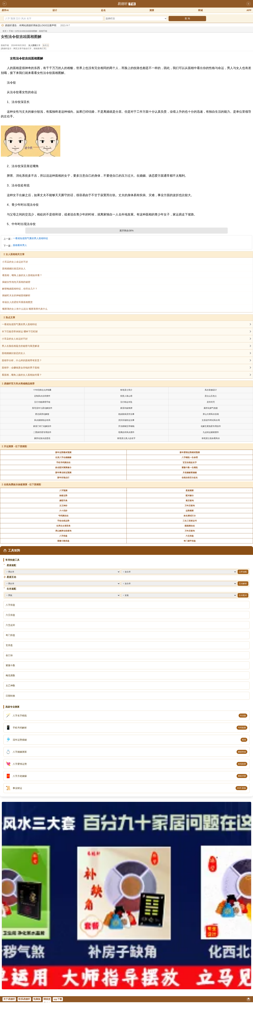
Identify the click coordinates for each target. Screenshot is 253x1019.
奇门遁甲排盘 (190, 541)
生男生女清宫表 (63, 526)
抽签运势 (63, 495)
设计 (54, 10)
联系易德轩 (24, 999)
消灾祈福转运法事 (126, 420)
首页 (5, 31)
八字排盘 (63, 536)
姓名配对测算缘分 (63, 467)
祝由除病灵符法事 (126, 414)
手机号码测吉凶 (63, 462)
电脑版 (36, 999)
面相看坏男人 (20, 245)
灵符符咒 (211, 402)
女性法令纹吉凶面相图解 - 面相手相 (31, 31)
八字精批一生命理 (190, 457)
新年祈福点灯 (63, 477)
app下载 (58, 999)
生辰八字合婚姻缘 (63, 457)
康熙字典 (63, 500)
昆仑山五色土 (211, 396)
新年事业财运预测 (63, 472)
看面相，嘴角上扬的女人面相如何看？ (22, 374)
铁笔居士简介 (126, 390)
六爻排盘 (190, 536)
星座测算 (190, 490)
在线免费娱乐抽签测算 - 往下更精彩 (22, 484)
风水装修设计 (211, 390)
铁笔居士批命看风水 (211, 438)
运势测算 (190, 511)
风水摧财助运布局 (42, 420)
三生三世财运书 (190, 521)
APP (248, 10)
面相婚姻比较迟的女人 (13, 353)
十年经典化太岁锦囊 (42, 390)
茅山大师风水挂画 (211, 414)
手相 (132, 4)
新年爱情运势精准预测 (190, 452)
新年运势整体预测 (63, 452)
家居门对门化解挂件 (42, 426)
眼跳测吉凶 (190, 526)
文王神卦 (63, 505)
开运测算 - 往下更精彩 (15, 446)
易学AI (5, 10)
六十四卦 (63, 511)
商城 (200, 10)
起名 (103, 10)
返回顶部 (248, 1000)
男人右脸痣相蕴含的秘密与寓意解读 (20, 346)
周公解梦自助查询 (63, 531)
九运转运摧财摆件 (211, 432)
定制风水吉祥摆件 (42, 396)
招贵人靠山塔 (126, 396)
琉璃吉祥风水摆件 (126, 432)
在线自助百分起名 (190, 477)
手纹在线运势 (63, 521)
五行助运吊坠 (126, 402)
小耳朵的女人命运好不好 (15, 338)
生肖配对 (243, 595)
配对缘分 (190, 495)
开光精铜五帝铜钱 (126, 426)
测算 (151, 10)
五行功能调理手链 (42, 402)
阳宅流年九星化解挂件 (42, 408)
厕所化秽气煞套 (211, 408)
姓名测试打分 (190, 516)
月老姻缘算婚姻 (190, 472)
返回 (5, 4)
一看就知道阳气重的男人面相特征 (30, 238)
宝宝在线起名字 (190, 462)
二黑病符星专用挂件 (42, 432)
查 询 (187, 18)
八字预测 (63, 490)
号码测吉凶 (63, 516)
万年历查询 (190, 505)
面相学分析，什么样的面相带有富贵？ (22, 360)
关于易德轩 (9, 999)
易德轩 (123, 4)
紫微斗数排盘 (63, 541)
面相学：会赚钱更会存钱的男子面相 (20, 367)
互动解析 (243, 583)
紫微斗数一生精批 (190, 467)
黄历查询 (190, 500)
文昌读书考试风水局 (211, 420)
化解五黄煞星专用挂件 (211, 426)
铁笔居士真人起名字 (126, 438)
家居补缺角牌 (126, 408)
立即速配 (243, 572)
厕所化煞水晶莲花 (42, 438)
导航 (248, 4)
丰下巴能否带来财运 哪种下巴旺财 (20, 331)
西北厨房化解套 (42, 414)
